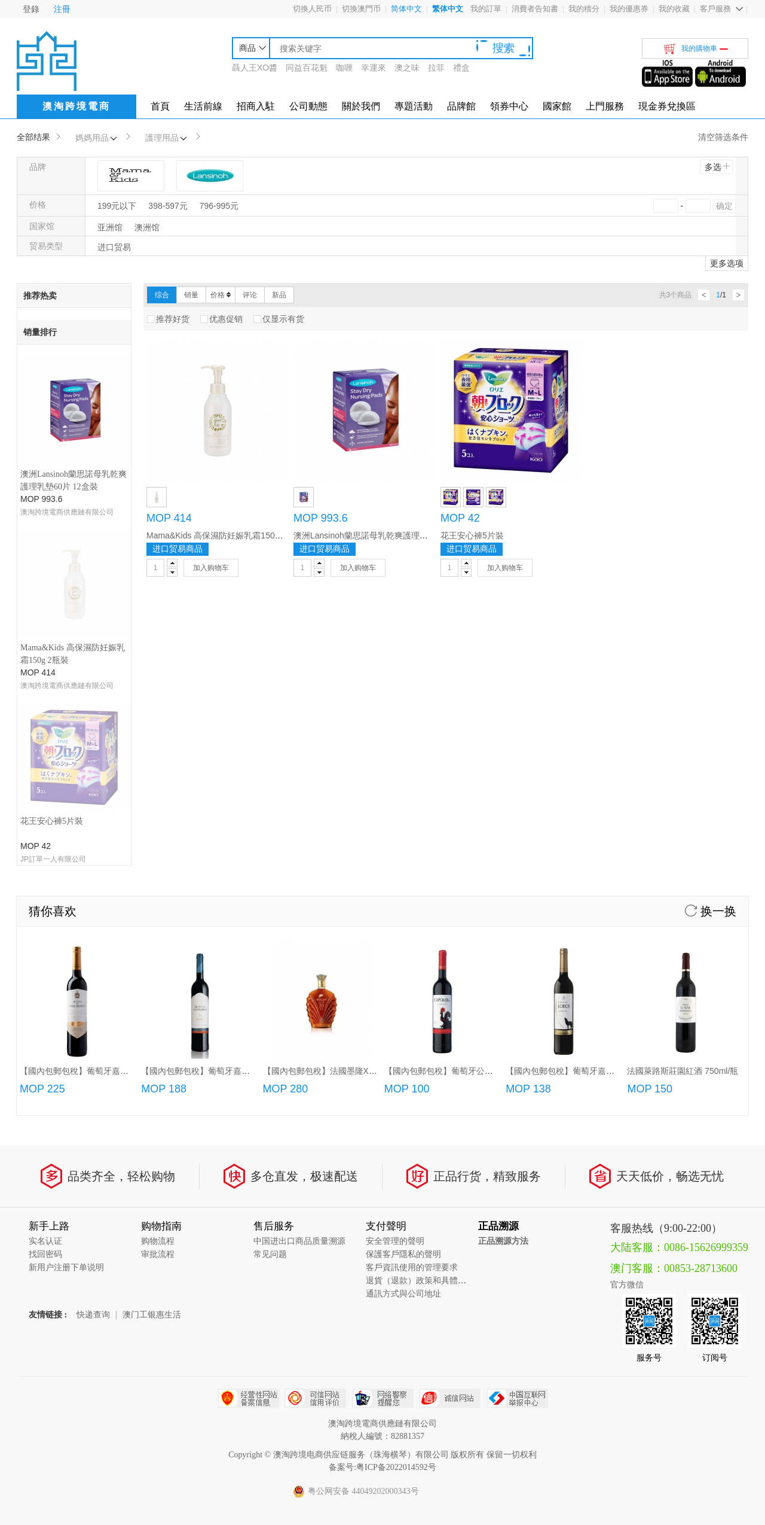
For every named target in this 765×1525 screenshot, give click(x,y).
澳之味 (407, 67)
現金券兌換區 (667, 106)
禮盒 (461, 67)
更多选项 (726, 263)
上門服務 (605, 106)
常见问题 (270, 1031)
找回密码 (45, 1031)
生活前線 (203, 106)
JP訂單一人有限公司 (53, 636)
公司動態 (308, 106)
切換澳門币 (361, 8)
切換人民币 (312, 8)
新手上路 (49, 1003)
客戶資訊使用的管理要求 (412, 1044)
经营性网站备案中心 (248, 1175)
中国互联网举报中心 (517, 1175)
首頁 (160, 106)
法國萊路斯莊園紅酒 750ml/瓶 (682, 848)
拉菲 (436, 67)
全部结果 (33, 137)
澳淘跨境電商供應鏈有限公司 (67, 512)
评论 (250, 295)
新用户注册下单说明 (66, 1044)
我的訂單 (485, 8)
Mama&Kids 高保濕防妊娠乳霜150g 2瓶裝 (224, 535)
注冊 (62, 9)
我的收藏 (674, 8)
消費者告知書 (535, 8)
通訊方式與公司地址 (403, 1071)
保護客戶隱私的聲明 (403, 1031)
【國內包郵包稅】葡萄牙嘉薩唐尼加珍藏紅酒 (103, 848)
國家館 (557, 106)
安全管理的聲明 (395, 1018)
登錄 (31, 9)
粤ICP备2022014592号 (396, 1244)
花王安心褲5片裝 (51, 598)
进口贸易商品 (177, 548)
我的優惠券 (629, 8)
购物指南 (161, 1003)
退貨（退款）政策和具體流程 (420, 1058)
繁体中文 (447, 8)
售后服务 (273, 1003)
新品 (279, 295)
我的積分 (583, 8)
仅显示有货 (278, 319)
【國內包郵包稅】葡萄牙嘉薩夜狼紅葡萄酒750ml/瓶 (602, 848)
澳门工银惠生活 (152, 1092)
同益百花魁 (307, 67)
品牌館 (461, 106)
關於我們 (361, 106)
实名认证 (45, 1018)
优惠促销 (221, 319)
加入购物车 (211, 568)
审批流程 (158, 1031)
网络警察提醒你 (383, 1175)
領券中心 (509, 106)
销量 (191, 295)
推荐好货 (168, 319)
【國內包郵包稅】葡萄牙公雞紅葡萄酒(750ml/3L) (475, 848)
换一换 (710, 688)
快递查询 (93, 1092)
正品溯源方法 (503, 1018)
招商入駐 (256, 106)
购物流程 (158, 1018)
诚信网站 (450, 1175)
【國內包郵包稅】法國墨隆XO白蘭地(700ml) (346, 848)
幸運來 (373, 67)
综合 (162, 295)
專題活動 (413, 106)
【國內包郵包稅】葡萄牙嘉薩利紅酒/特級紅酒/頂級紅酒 (244, 848)
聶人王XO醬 (254, 67)
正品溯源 (498, 1003)
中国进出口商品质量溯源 (299, 1018)
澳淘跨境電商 (76, 106)
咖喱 (344, 67)
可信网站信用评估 (315, 1175)
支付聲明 (386, 1003)
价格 (220, 295)
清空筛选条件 (723, 137)
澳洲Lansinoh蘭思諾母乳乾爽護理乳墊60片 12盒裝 (387, 535)
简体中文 (406, 8)
